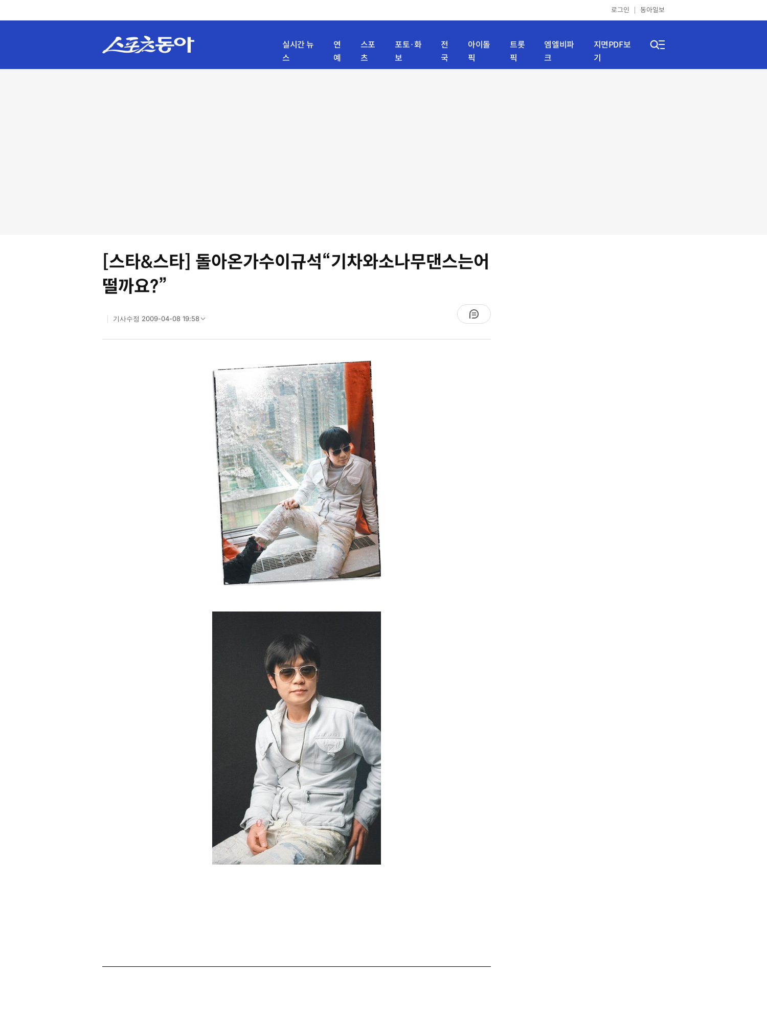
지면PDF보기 (612, 51)
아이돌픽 (479, 51)
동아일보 (652, 10)
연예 (337, 51)
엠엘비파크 (559, 51)
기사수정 (162, 321)
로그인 (620, 10)
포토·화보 (408, 51)
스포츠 (367, 51)
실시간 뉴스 (298, 51)
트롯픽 (517, 51)
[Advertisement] (383, 150)
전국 (444, 51)
